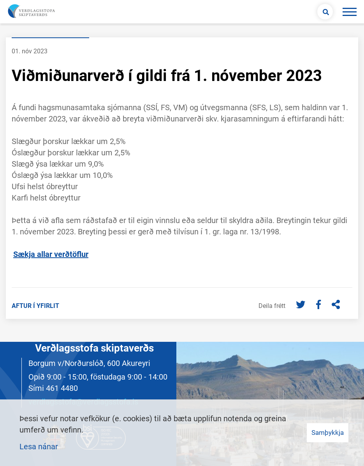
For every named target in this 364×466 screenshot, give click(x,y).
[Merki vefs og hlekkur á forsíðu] (30, 11)
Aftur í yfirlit (35, 305)
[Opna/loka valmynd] (349, 11)
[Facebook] (319, 305)
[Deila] (336, 305)
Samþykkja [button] (327, 432)
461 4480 (62, 388)
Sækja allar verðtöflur (50, 254)
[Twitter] (301, 305)
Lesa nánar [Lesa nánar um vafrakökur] (38, 446)
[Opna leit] (325, 11)
